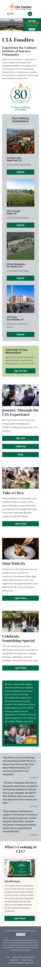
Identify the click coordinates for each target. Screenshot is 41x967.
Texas (20, 454)
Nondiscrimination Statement (21, 963)
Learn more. (28, 721)
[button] (10, 14)
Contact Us (14, 960)
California (20, 446)
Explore (20, 172)
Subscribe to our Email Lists (23, 957)
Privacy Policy (26, 960)
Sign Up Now (20, 370)
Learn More (20, 523)
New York (20, 438)
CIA (8, 957)
